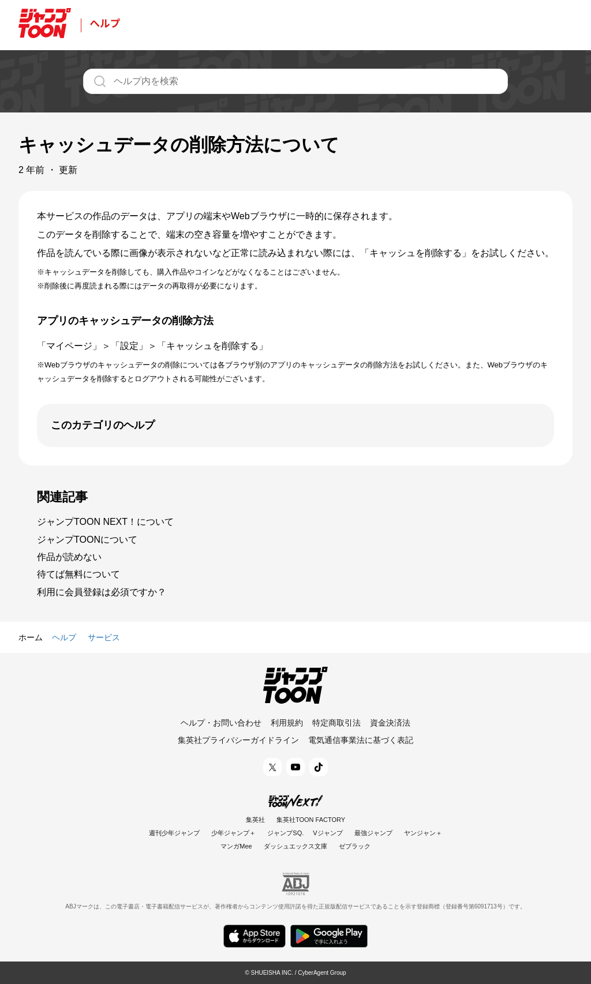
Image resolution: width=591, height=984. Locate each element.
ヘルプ (64, 637)
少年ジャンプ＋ (233, 832)
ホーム (30, 637)
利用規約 (287, 722)
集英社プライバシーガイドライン (238, 740)
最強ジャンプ (373, 832)
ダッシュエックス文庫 (295, 846)
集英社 (255, 819)
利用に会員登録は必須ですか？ (101, 592)
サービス (104, 637)
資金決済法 (390, 722)
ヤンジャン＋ (423, 832)
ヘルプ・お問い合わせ (221, 722)
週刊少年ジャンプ (174, 832)
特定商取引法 (336, 722)
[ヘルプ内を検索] (295, 81)
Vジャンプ (327, 832)
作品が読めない (69, 557)
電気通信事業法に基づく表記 (360, 740)
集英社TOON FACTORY (310, 819)
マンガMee (236, 846)
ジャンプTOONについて (87, 539)
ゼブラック (355, 846)
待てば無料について (78, 574)
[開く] (295, 425)
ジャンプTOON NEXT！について (105, 522)
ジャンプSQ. (285, 832)
